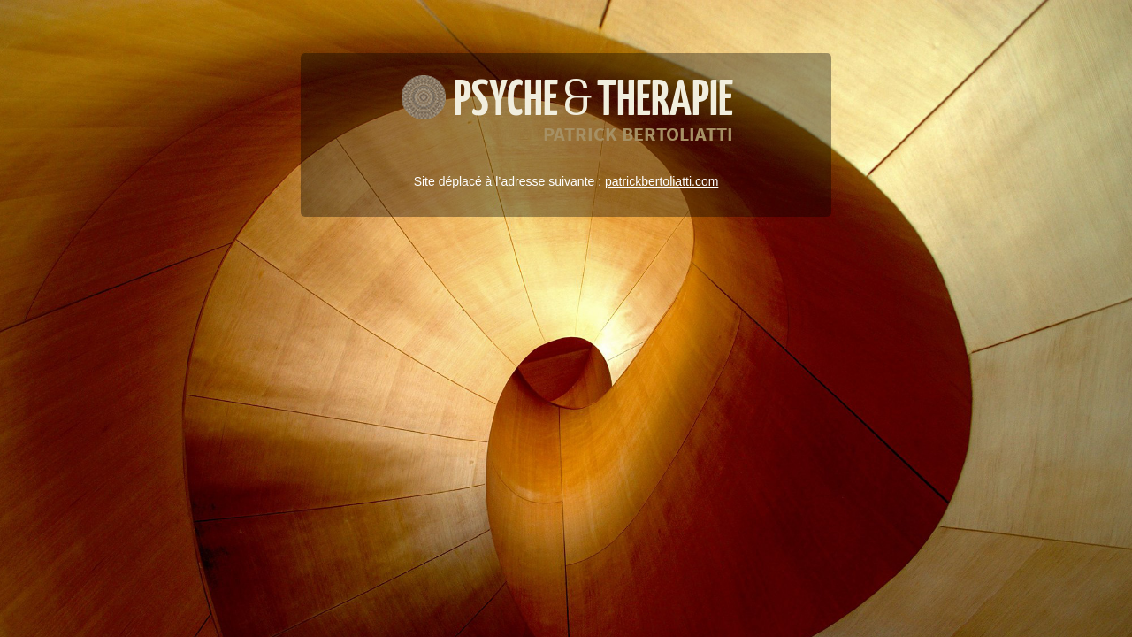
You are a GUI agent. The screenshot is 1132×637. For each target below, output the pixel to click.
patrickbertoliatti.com (661, 181)
